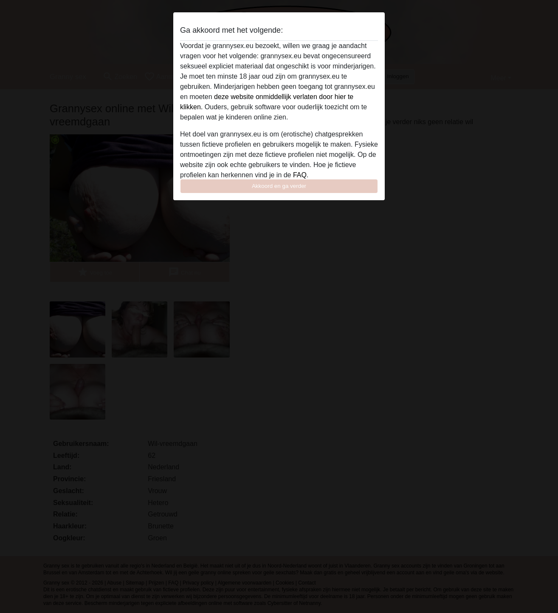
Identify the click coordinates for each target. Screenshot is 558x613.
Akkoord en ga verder (279, 186)
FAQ (300, 175)
